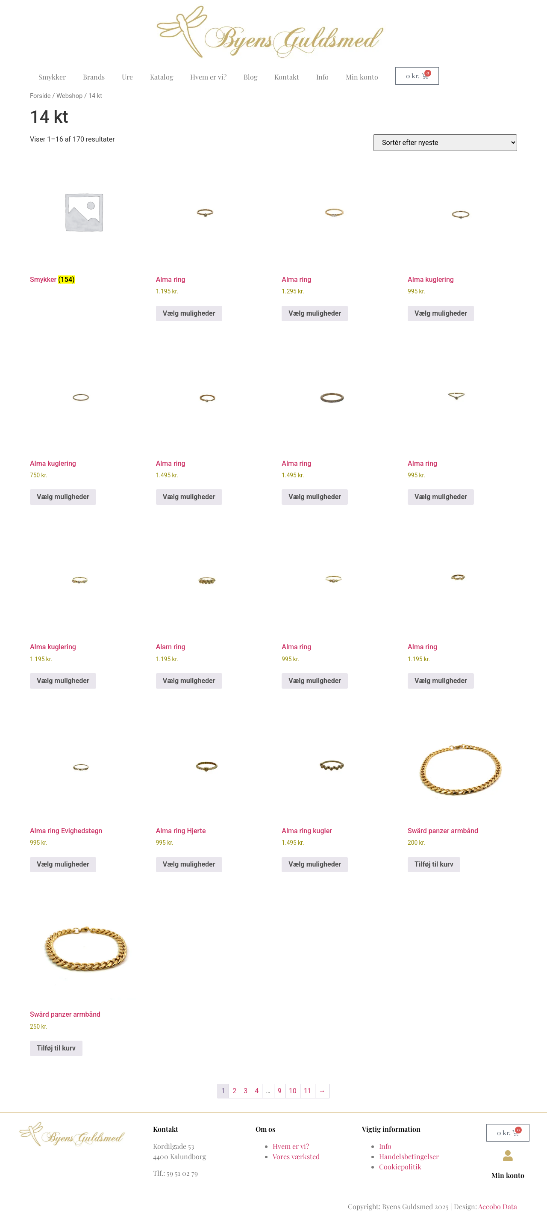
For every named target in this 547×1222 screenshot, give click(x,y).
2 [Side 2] (234, 1091)
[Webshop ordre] (445, 142)
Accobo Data (497, 1206)
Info (322, 76)
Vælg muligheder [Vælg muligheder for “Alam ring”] (189, 681)
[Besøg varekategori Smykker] (83, 222)
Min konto (362, 76)
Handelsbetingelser (409, 1156)
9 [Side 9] (280, 1091)
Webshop (69, 96)
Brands (94, 76)
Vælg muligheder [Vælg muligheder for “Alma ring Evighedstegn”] (63, 864)
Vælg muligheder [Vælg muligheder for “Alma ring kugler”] (314, 864)
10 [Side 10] (293, 1091)
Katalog (161, 76)
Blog (250, 76)
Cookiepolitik (400, 1166)
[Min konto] (508, 1155)
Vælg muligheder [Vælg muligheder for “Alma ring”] (189, 313)
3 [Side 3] (245, 1091)
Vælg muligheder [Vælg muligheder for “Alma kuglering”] (441, 313)
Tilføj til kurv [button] (434, 864)
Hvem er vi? (208, 76)
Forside (40, 96)
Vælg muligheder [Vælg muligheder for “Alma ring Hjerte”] (189, 864)
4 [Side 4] (257, 1091)
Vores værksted (296, 1156)
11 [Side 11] (308, 1091)
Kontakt (286, 76)
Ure (127, 76)
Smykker (52, 76)
